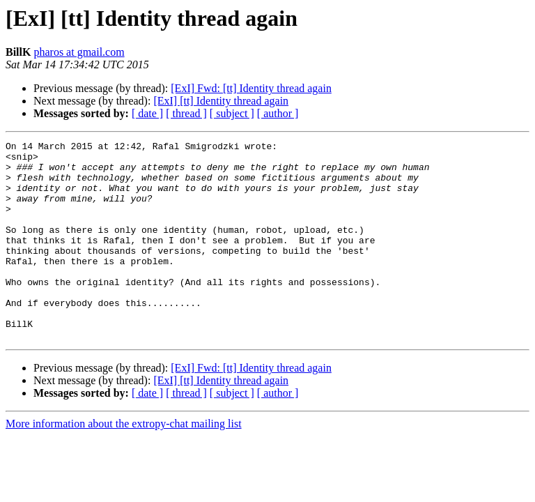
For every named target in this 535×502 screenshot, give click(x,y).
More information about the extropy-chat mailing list (124, 463)
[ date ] (147, 113)
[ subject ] (232, 113)
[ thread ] (186, 113)
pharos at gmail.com (78, 52)
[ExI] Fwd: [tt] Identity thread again (251, 88)
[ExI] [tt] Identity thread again (220, 101)
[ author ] (278, 113)
